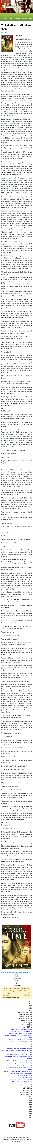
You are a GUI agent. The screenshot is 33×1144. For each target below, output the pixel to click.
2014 (30, 1111)
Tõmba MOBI (16, 985)
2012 (30, 1115)
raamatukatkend (6, 972)
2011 (30, 1117)
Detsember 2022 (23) (25, 1012)
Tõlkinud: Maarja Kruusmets (21, 972)
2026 (30, 1002)
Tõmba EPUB (16, 978)
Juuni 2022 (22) (27, 1025)
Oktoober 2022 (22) (25, 1016)
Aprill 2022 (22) (27, 1088)
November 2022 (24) (25, 1014)
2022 (30, 1010)
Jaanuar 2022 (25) (26, 1094)
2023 (30, 1008)
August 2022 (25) (26, 1020)
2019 (30, 1100)
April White (4, 32)
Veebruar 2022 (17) (26, 1092)
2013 (30, 1113)
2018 (30, 1103)
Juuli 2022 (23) (27, 1023)
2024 (30, 1006)
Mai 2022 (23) (27, 1027)
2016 (30, 1107)
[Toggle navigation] (3, 15)
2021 (30, 1096)
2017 (30, 1105)
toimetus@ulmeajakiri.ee (11, 997)
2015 (30, 1109)
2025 (30, 1004)
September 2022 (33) (25, 1018)
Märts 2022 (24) (27, 1090)
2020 (30, 1098)
